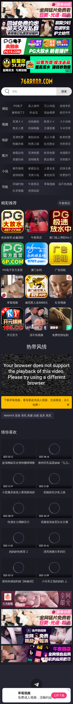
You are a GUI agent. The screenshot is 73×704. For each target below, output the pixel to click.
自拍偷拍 (33, 121)
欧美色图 (49, 153)
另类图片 (65, 159)
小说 (5, 171)
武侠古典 (65, 168)
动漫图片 (65, 153)
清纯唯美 (33, 159)
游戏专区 (65, 106)
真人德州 (33, 106)
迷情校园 (18, 175)
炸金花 (34, 112)
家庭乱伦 (33, 168)
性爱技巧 (65, 175)
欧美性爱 (65, 137)
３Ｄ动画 (65, 121)
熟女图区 (49, 159)
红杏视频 (18, 190)
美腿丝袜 (18, 159)
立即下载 (59, 695)
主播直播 (49, 128)
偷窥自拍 (18, 153)
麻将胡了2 (18, 112)
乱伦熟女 (49, 144)
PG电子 (18, 106)
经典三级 (33, 144)
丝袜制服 (33, 128)
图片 (5, 155)
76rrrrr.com (37, 81)
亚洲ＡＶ (18, 121)
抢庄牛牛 (65, 112)
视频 (5, 124)
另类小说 (33, 175)
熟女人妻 (18, 128)
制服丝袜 (18, 144)
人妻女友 (49, 168)
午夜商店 (33, 184)
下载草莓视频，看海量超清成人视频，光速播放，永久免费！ (37, 402)
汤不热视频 (65, 184)
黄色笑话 (49, 175)
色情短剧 (33, 190)
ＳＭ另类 (65, 128)
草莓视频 (49, 184)
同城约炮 (18, 184)
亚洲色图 (33, 153)
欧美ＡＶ (49, 121)
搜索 (64, 91)
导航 (5, 187)
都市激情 (18, 168)
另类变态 (65, 144)
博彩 (5, 108)
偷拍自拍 (33, 137)
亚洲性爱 (18, 137)
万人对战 (49, 106)
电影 (5, 140)
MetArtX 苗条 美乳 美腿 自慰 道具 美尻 (27, 415)
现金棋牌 (49, 112)
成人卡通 (49, 137)
